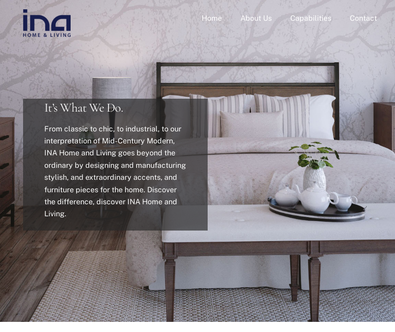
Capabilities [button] (310, 18)
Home (212, 18)
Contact (363, 18)
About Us (256, 18)
